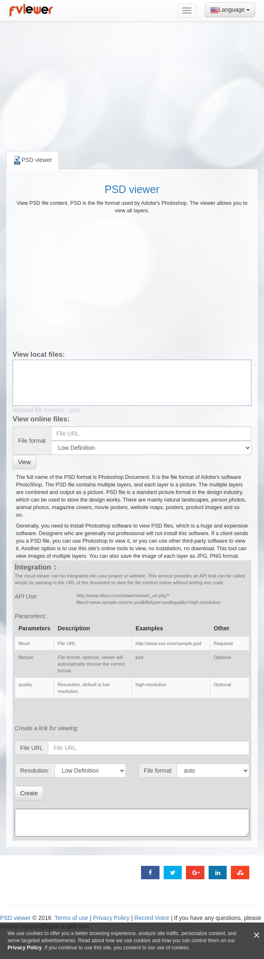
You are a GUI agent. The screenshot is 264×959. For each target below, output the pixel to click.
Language (230, 10)
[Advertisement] (132, 84)
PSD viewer (132, 189)
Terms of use (71, 918)
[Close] (256, 935)
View (24, 462)
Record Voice (151, 918)
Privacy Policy (111, 918)
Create (29, 793)
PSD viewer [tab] (32, 160)
